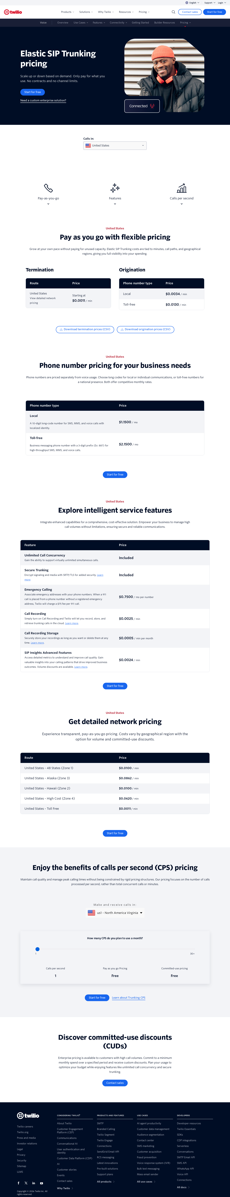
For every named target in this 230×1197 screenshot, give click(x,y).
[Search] (173, 12)
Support (209, 2)
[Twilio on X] (27, 1183)
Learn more (71, 623)
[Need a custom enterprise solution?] (43, 100)
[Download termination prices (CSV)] (85, 329)
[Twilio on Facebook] (19, 1183)
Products (67, 12)
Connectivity (117, 22)
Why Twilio (106, 12)
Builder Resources (164, 22)
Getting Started (140, 22)
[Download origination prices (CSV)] (145, 329)
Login (222, 2)
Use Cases (79, 22)
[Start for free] (214, 12)
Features (97, 22)
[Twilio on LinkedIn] (34, 1183)
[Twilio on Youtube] (42, 1183)
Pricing (144, 12)
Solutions (86, 12)
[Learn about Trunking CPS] (128, 997)
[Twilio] (13, 12)
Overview (62, 22)
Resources (126, 12)
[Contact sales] (190, 12)
